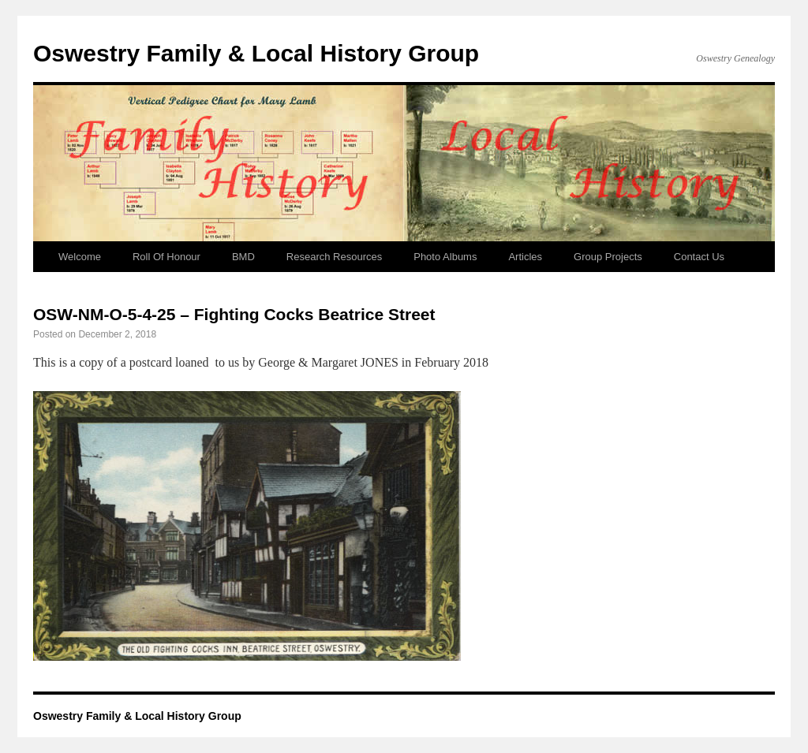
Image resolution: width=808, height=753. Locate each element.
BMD (243, 257)
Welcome (79, 257)
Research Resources (334, 257)
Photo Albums (445, 257)
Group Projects (608, 257)
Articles (525, 257)
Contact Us (699, 257)
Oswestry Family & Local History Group (256, 53)
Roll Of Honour (166, 257)
